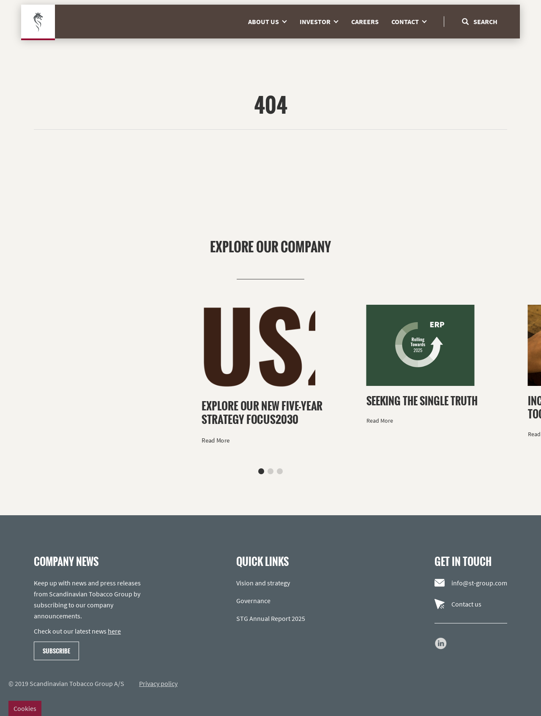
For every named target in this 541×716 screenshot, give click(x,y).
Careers (365, 38)
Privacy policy (158, 683)
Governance (253, 600)
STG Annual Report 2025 (270, 618)
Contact (412, 38)
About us (270, 38)
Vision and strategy (263, 583)
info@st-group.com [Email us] (470, 583)
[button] (261, 471)
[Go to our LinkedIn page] (440, 643)
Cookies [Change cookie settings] (25, 708)
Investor (322, 38)
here (114, 631)
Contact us (457, 604)
